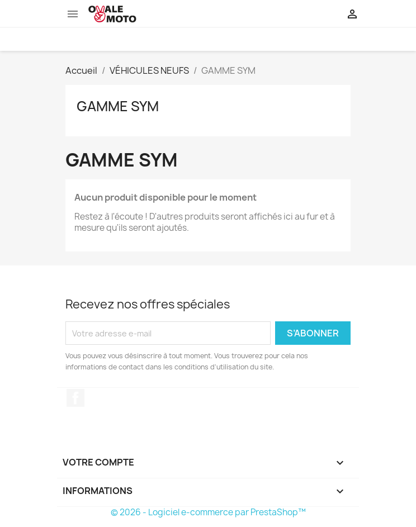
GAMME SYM (118, 106)
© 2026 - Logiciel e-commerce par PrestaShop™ (208, 512)
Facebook (75, 398)
